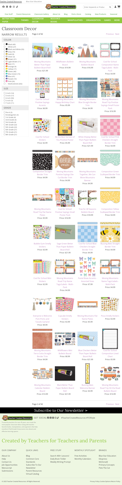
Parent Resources (23, 14)
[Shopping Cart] (118, 6)
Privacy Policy (94, 481)
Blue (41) (9, 76)
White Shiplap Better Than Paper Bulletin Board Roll (87, 140)
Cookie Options (105, 481)
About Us (56, 14)
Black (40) (9, 44)
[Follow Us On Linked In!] (7, 6)
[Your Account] (115, 6)
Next (117, 34)
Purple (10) (10, 79)
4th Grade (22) (10, 125)
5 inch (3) (8, 100)
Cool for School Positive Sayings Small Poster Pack (65, 212)
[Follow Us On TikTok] (17, 6)
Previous (110, 34)
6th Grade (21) (10, 129)
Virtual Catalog (32, 474)
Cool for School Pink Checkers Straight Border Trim (110, 140)
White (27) (10, 47)
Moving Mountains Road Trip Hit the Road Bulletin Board (110, 388)
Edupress (103, 459)
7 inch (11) (9, 103)
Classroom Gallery (41, 14)
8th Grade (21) (10, 134)
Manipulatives (75, 20)
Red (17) (9, 64)
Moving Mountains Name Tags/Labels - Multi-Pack (110, 281)
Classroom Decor (38, 20)
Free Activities (81, 456)
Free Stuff (9, 14)
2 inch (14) (9, 93)
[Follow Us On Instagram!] (14, 6)
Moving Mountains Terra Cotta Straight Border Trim (42, 353)
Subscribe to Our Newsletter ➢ (61, 410)
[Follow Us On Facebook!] (3, 6)
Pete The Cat (104, 468)
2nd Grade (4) (10, 120)
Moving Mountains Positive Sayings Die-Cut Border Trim (65, 174)
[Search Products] (109, 7)
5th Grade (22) (10, 127)
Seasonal (113, 14)
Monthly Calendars (83, 459)
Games (107, 20)
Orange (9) (10, 66)
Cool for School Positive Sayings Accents (42, 102)
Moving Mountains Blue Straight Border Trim (88, 102)
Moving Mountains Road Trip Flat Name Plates (42, 212)
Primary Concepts (107, 465)
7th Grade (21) (10, 132)
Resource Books (55, 20)
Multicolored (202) (13, 84)
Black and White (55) (14, 49)
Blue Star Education (34, 1)
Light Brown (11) (12, 61)
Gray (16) (9, 52)
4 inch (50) (9, 98)
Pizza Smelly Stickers (110, 316)
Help (4, 459)
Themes (24, 20)
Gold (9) (9, 54)
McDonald (103, 462)
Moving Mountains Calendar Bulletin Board (42, 388)
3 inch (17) (9, 95)
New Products (100, 14)
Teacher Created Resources (11, 1)
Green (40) (10, 71)
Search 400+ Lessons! (59, 456)
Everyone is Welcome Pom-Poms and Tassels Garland (42, 319)
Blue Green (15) (12, 74)
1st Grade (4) (10, 117)
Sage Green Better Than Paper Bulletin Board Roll (65, 246)
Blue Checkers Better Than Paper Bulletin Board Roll (87, 353)
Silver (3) (9, 56)
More (117, 20)
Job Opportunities (9, 465)
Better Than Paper (8, 20)
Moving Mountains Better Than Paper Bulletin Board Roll (42, 64)
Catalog (88, 14)
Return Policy (115, 481)
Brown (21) (10, 59)
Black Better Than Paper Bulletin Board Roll (65, 388)
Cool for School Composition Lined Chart (110, 353)
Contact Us (6, 462)
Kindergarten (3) (11, 115)
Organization (93, 20)
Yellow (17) (10, 69)
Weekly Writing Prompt (60, 462)
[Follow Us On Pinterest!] (10, 6)
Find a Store (76, 14)
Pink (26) (9, 81)
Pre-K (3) (8, 112)
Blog (66, 14)
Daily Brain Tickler (58, 459)
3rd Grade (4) (10, 122)
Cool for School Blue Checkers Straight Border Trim (87, 246)
